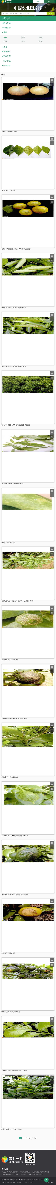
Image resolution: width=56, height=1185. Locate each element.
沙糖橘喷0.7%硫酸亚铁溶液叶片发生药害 (14, 1070)
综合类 (40, 41)
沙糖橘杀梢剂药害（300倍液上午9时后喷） (14, 718)
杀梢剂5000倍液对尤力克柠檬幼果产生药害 (14, 836)
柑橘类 (5, 37)
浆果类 (5, 41)
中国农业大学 (5, 1174)
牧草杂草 (7, 65)
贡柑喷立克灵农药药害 (8, 190)
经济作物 (7, 28)
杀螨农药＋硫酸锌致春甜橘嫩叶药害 (12, 483)
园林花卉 (7, 52)
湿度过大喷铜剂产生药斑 (9, 131)
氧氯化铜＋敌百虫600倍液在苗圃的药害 (13, 307)
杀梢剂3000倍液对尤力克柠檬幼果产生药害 (14, 894)
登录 (38, 1)
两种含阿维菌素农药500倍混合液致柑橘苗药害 (15, 425)
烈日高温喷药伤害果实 (8, 953)
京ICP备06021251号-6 (22, 1179)
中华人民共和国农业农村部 (9, 1172)
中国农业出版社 (25, 1172)
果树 (5, 32)
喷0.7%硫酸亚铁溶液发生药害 (10, 1012)
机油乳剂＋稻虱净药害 (8, 542)
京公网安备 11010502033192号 (36, 1179)
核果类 (40, 37)
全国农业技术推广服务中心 (40, 1172)
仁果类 (23, 41)
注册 (49, 1)
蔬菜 (5, 47)
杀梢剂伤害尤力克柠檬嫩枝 (9, 777)
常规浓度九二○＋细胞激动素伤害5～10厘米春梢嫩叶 (17, 601)
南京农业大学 (14, 1174)
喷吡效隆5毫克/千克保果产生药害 (11, 1129)
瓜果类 (23, 37)
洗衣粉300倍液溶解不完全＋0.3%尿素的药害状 (15, 249)
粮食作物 (7, 23)
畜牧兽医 (7, 56)
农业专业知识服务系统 (35, 1174)
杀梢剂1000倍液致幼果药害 (9, 659)
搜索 (50, 13)
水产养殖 (7, 61)
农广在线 (23, 1174)
